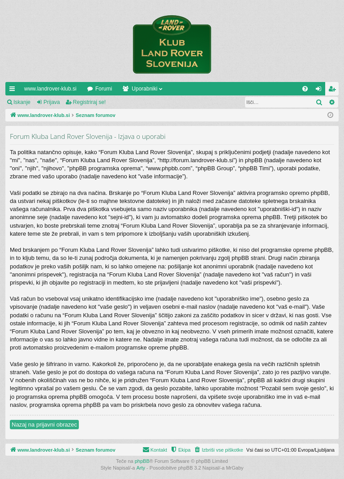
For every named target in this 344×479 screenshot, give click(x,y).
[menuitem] (305, 88)
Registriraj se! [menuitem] (334, 90)
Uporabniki (144, 89)
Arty (141, 467)
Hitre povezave (14, 90)
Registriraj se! (89, 102)
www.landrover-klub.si (50, 89)
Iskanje (21, 102)
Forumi (103, 89)
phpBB (142, 461)
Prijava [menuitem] (320, 90)
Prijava (51, 102)
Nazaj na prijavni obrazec (44, 424)
